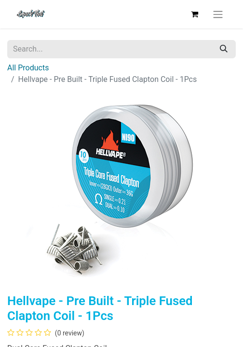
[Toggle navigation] (218, 14)
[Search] (224, 49)
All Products (28, 67)
